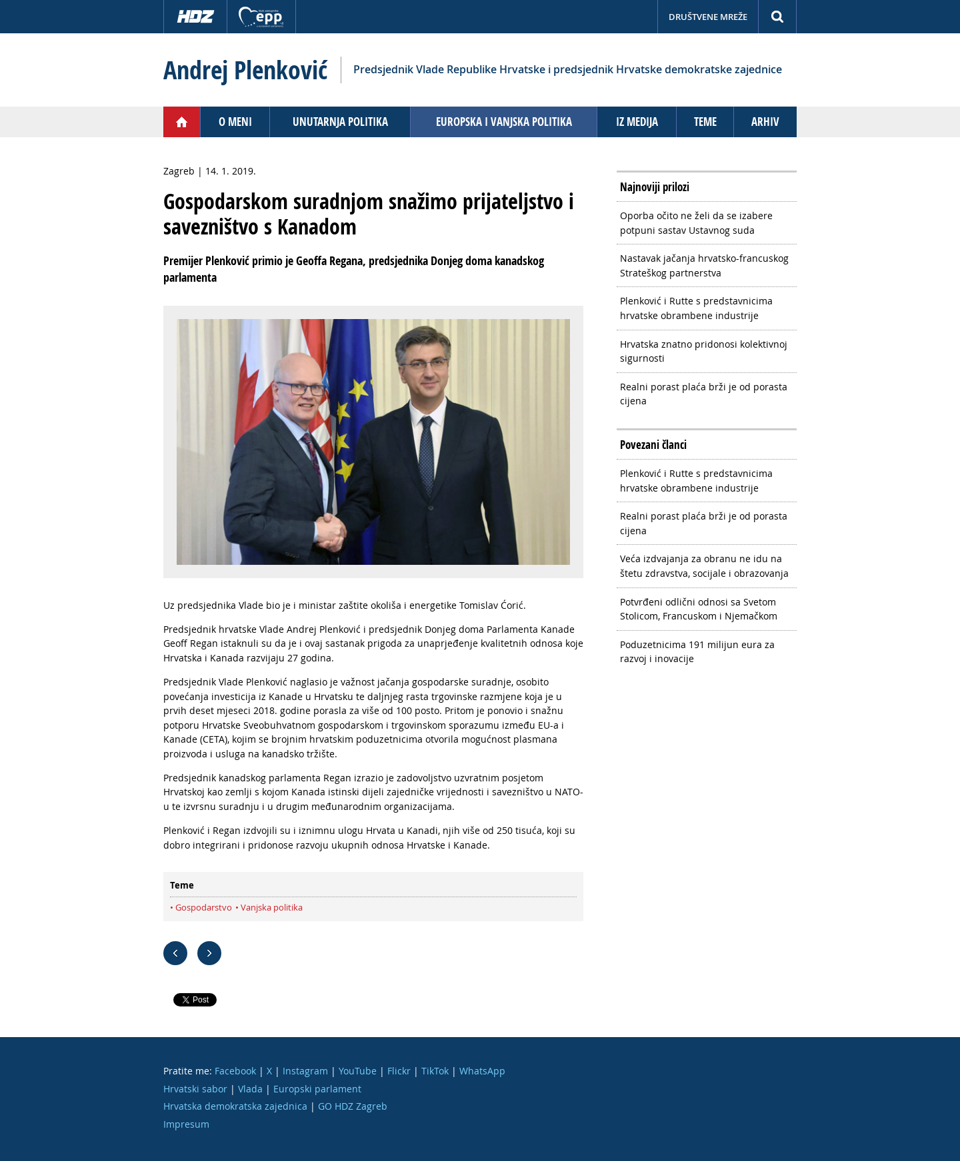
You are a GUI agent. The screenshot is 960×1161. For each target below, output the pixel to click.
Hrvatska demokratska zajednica (235, 1106)
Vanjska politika (272, 907)
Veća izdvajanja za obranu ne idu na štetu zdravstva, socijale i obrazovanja (704, 566)
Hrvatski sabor (195, 1088)
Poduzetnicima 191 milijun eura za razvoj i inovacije (697, 651)
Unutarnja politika (340, 121)
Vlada (250, 1088)
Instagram (305, 1070)
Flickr (399, 1070)
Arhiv (765, 121)
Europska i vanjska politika (504, 121)
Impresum (186, 1124)
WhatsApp (482, 1070)
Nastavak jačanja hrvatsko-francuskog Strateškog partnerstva (704, 265)
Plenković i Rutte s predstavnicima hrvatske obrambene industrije (696, 308)
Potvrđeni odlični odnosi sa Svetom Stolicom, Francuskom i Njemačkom (698, 609)
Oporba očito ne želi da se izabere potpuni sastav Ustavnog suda (696, 222)
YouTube (358, 1070)
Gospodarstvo (203, 907)
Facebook (235, 1070)
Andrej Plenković (245, 70)
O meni (235, 121)
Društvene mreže (708, 17)
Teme (705, 121)
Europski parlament (317, 1088)
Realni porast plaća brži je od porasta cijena (703, 394)
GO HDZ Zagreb (352, 1106)
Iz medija (637, 121)
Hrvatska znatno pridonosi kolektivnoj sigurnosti (703, 351)
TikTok (435, 1070)
